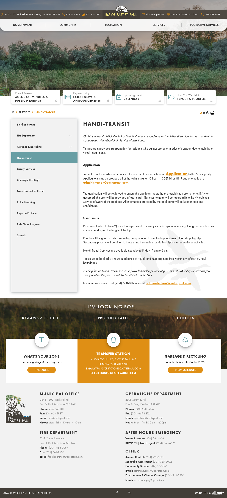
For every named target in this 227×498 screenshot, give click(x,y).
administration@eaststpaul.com (105, 182)
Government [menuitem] (22, 25)
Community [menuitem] (68, 25)
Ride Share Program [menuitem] (28, 224)
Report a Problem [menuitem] (27, 213)
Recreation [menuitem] (113, 25)
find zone (41, 370)
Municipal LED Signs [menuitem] (28, 180)
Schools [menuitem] (21, 235)
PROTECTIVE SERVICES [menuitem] (204, 25)
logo (121, 14)
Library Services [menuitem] (26, 169)
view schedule (185, 370)
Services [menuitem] (159, 25)
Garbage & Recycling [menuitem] (29, 147)
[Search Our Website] (213, 14)
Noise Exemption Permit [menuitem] (30, 191)
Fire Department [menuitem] (26, 135)
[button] (70, 136)
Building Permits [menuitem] (26, 124)
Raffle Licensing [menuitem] (26, 202)
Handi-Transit (44, 112)
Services (24, 112)
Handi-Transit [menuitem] (24, 158)
